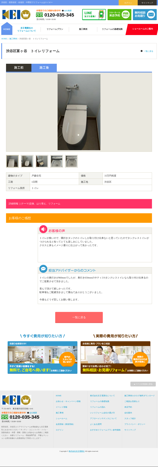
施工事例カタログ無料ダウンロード (139, 396)
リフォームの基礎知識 (99, 401)
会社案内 (128, 413)
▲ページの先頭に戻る (143, 384)
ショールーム (61, 418)
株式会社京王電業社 (77, 451)
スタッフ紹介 (130, 418)
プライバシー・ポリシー (134, 424)
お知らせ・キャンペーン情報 (68, 401)
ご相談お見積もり (132, 401)
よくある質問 (96, 424)
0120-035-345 (59, 15)
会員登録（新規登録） (65, 424)
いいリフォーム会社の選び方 (102, 413)
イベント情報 (61, 407)
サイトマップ (147, 3)
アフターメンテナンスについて (103, 418)
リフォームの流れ (97, 407)
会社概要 (68, 11)
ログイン (128, 3)
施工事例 (13, 39)
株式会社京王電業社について (102, 396)
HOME (4, 39)
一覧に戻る (148, 51)
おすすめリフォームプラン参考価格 (105, 430)
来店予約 (128, 407)
